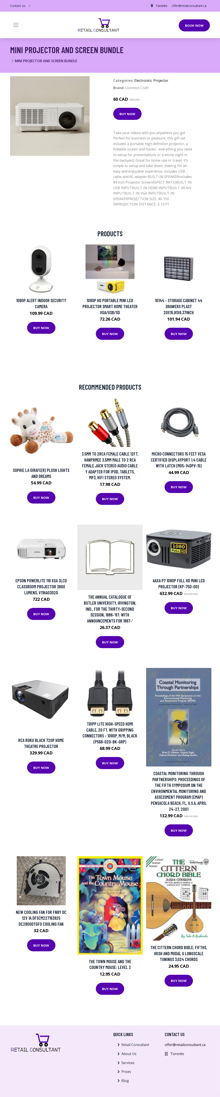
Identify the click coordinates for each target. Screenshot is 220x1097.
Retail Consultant (135, 1044)
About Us (128, 1053)
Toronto (161, 6)
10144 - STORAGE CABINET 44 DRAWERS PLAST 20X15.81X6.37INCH (178, 306)
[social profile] (30, 6)
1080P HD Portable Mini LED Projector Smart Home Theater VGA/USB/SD (110, 306)
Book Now (194, 25)
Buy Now (127, 114)
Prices (126, 1071)
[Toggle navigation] (16, 25)
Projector (160, 80)
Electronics (143, 80)
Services (127, 1062)
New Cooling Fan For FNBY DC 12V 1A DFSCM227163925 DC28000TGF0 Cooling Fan (41, 918)
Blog (125, 1080)
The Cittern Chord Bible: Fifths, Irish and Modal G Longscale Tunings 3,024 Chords (178, 953)
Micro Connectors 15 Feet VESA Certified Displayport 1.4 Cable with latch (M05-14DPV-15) (178, 459)
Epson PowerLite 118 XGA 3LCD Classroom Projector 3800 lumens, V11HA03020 (41, 586)
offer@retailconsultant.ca (189, 6)
